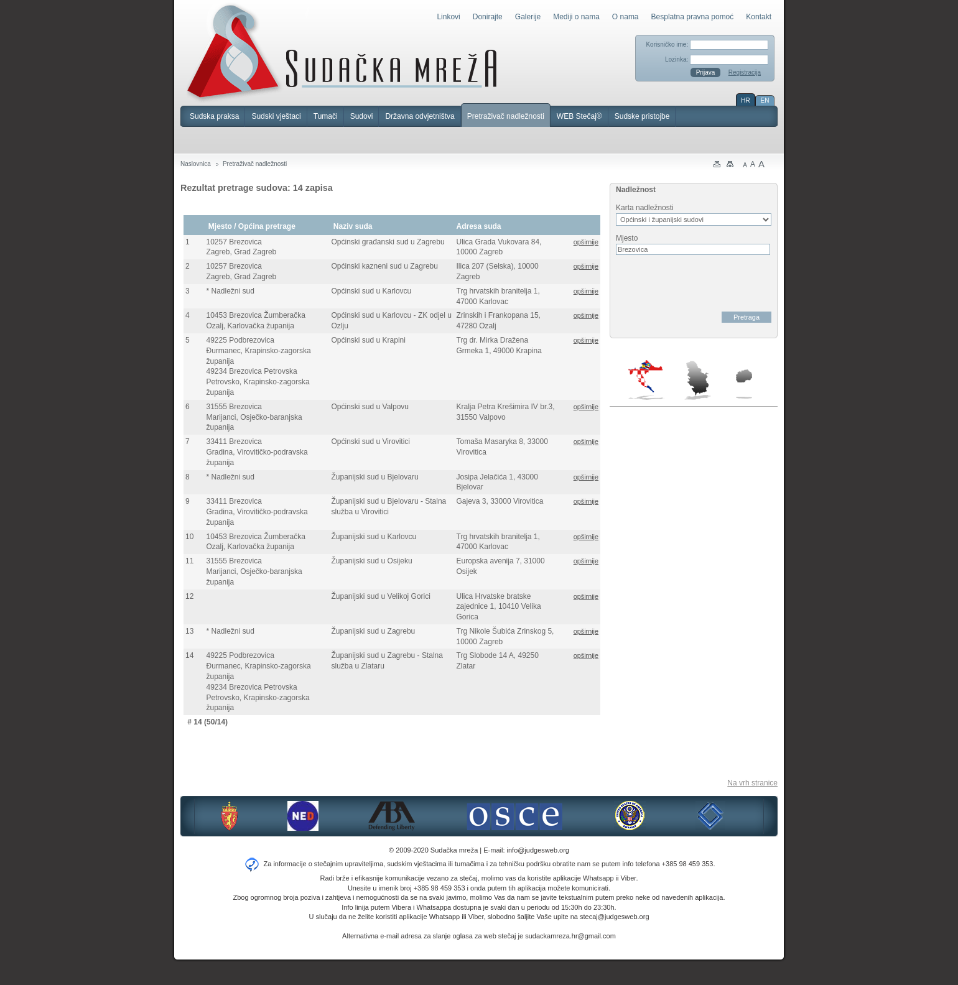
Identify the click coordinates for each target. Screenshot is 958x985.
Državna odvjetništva (419, 116)
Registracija (744, 72)
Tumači (326, 116)
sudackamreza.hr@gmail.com (570, 936)
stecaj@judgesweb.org (614, 916)
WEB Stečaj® (579, 116)
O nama (625, 16)
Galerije (528, 16)
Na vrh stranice (752, 783)
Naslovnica (195, 163)
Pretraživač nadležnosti (505, 116)
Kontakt (758, 16)
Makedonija (744, 384)
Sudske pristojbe (642, 116)
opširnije (586, 242)
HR (745, 100)
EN (765, 100)
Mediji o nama (576, 16)
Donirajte (488, 16)
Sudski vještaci (275, 116)
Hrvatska (646, 380)
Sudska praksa (214, 116)
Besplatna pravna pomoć (692, 16)
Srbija (697, 380)
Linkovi (448, 16)
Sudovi (361, 116)
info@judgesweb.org (538, 850)
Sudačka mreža (342, 52)
